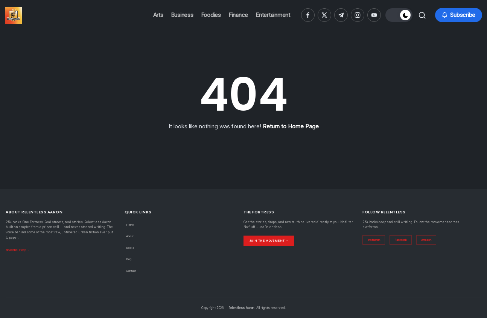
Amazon (431, 240)
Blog (129, 259)
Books (130, 248)
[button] (397, 15)
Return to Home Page (291, 126)
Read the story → (19, 250)
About (130, 236)
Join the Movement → (270, 240)
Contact (132, 270)
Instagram (375, 240)
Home (130, 225)
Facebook (403, 240)
